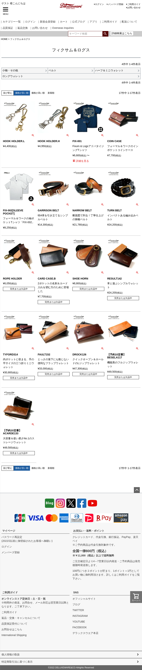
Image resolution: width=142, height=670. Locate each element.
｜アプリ (92, 21)
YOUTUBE (78, 621)
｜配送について (128, 21)
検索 (105, 33)
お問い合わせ (134, 7)
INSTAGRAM (80, 615)
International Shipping (13, 635)
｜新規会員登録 (46, 21)
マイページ (8, 530)
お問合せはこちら (11, 629)
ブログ (76, 604)
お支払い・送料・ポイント (88, 530)
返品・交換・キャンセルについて (20, 617)
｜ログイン (29, 21)
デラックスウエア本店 (85, 633)
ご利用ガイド (134, 4)
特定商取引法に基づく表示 (17, 661)
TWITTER (78, 610)
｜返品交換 (21, 27)
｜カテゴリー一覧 (10, 21)
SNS (76, 592)
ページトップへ (137, 490)
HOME (4, 39)
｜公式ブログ (77, 21)
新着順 (51, 93)
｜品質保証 (6, 27)
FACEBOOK (79, 627)
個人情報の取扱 (10, 654)
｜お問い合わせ (39, 27)
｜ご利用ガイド (108, 21)
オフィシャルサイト (84, 598)
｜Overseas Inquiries (62, 27)
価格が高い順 (38, 93)
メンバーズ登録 (115, 4)
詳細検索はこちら (121, 33)
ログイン (99, 4)
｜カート (62, 21)
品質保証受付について (14, 623)
